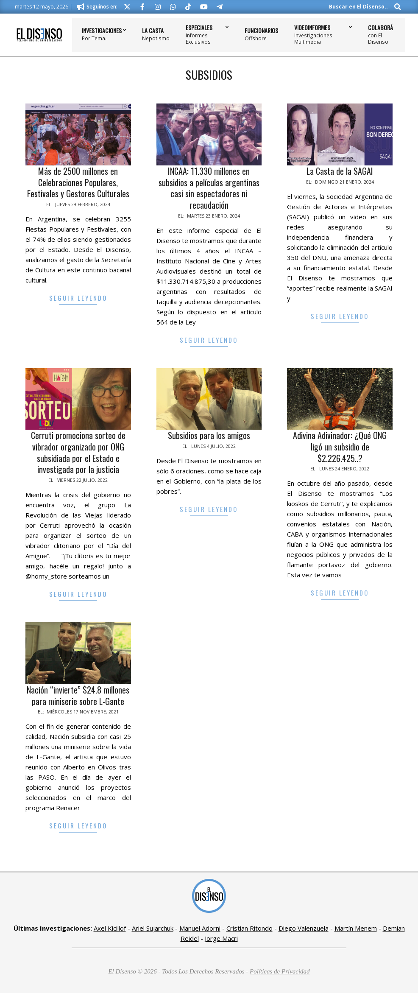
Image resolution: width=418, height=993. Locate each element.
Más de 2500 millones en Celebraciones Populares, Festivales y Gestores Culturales (78, 182)
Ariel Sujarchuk (152, 928)
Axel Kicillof (110, 928)
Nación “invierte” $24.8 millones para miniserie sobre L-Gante (78, 695)
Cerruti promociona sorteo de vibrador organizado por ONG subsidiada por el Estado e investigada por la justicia (78, 452)
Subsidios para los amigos (209, 435)
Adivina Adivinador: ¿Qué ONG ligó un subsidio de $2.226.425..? (340, 446)
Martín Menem (355, 928)
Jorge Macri (221, 938)
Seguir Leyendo (78, 297)
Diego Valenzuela (304, 928)
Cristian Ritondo (249, 928)
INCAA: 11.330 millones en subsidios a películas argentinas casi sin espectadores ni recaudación (209, 188)
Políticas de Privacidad (280, 971)
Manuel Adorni (199, 928)
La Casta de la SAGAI (340, 171)
